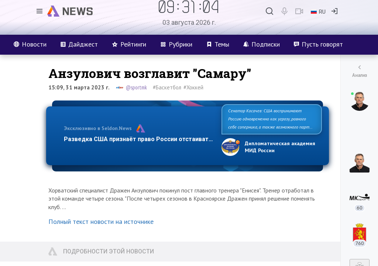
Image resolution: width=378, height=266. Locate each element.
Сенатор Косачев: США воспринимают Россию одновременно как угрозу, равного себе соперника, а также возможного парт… (270, 119)
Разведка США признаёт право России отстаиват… (138, 139)
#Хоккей (193, 87)
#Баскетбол (167, 87)
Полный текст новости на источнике (101, 221)
